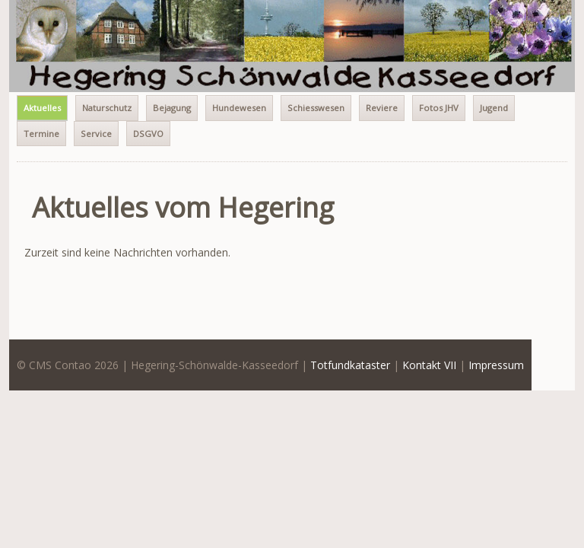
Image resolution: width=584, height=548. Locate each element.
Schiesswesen (315, 107)
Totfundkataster (350, 365)
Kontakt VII (429, 365)
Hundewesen (239, 107)
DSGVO (148, 133)
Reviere (382, 107)
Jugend (494, 107)
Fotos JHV (439, 107)
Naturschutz (107, 107)
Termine (41, 133)
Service (96, 133)
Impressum (496, 365)
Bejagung (172, 107)
